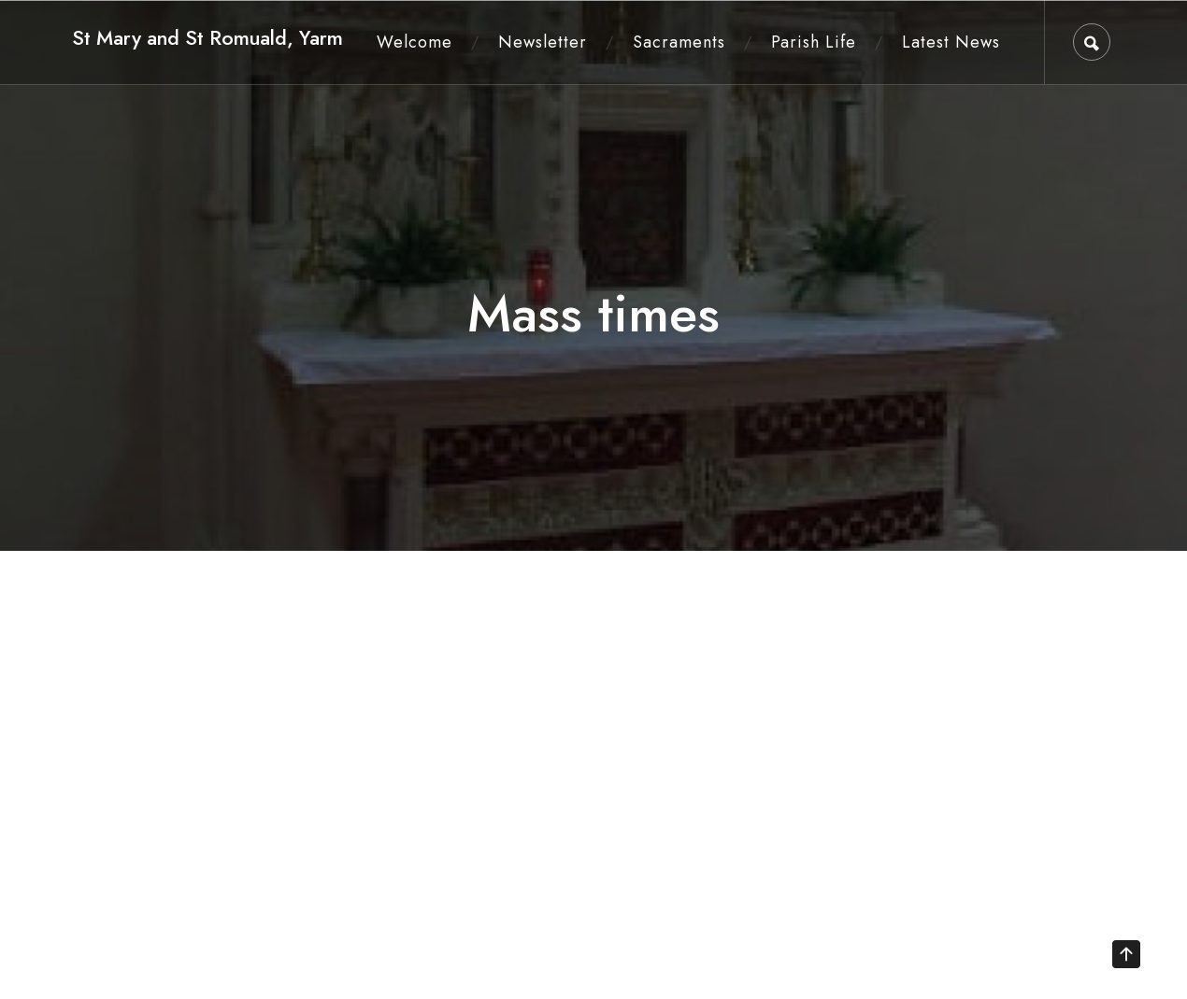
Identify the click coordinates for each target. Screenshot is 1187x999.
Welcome (414, 42)
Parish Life (813, 42)
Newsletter (542, 42)
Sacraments (679, 42)
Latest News (951, 42)
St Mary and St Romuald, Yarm (207, 37)
